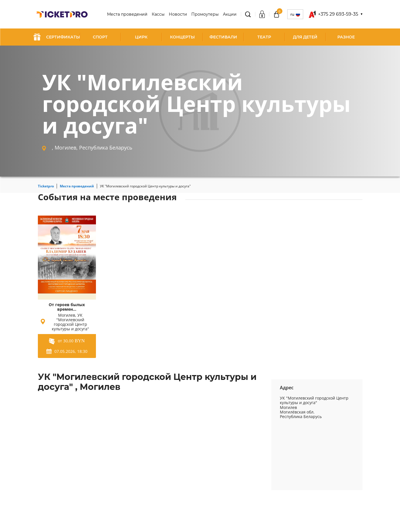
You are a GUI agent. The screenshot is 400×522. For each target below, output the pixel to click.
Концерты (182, 37)
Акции (230, 14)
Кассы (158, 14)
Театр (264, 37)
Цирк (141, 37)
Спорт (100, 37)
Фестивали (223, 37)
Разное (346, 37)
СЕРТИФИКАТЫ (57, 37)
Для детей (305, 37)
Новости (178, 14)
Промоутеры (205, 14)
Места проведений (127, 14)
